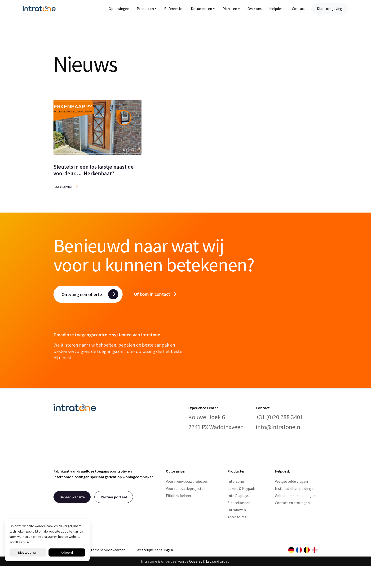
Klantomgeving (329, 8)
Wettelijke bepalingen (155, 549)
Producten (145, 8)
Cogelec (195, 561)
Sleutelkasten (239, 502)
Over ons (254, 8)
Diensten (229, 8)
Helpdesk (276, 8)
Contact (298, 8)
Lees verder (65, 187)
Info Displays (238, 495)
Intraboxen (237, 509)
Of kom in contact (155, 294)
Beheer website (72, 497)
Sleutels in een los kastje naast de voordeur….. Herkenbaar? (93, 170)
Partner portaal (114, 497)
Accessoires (237, 517)
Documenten (201, 8)
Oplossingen (119, 8)
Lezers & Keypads (242, 488)
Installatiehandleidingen (295, 488)
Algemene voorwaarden (106, 549)
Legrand (212, 561)
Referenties (173, 8)
